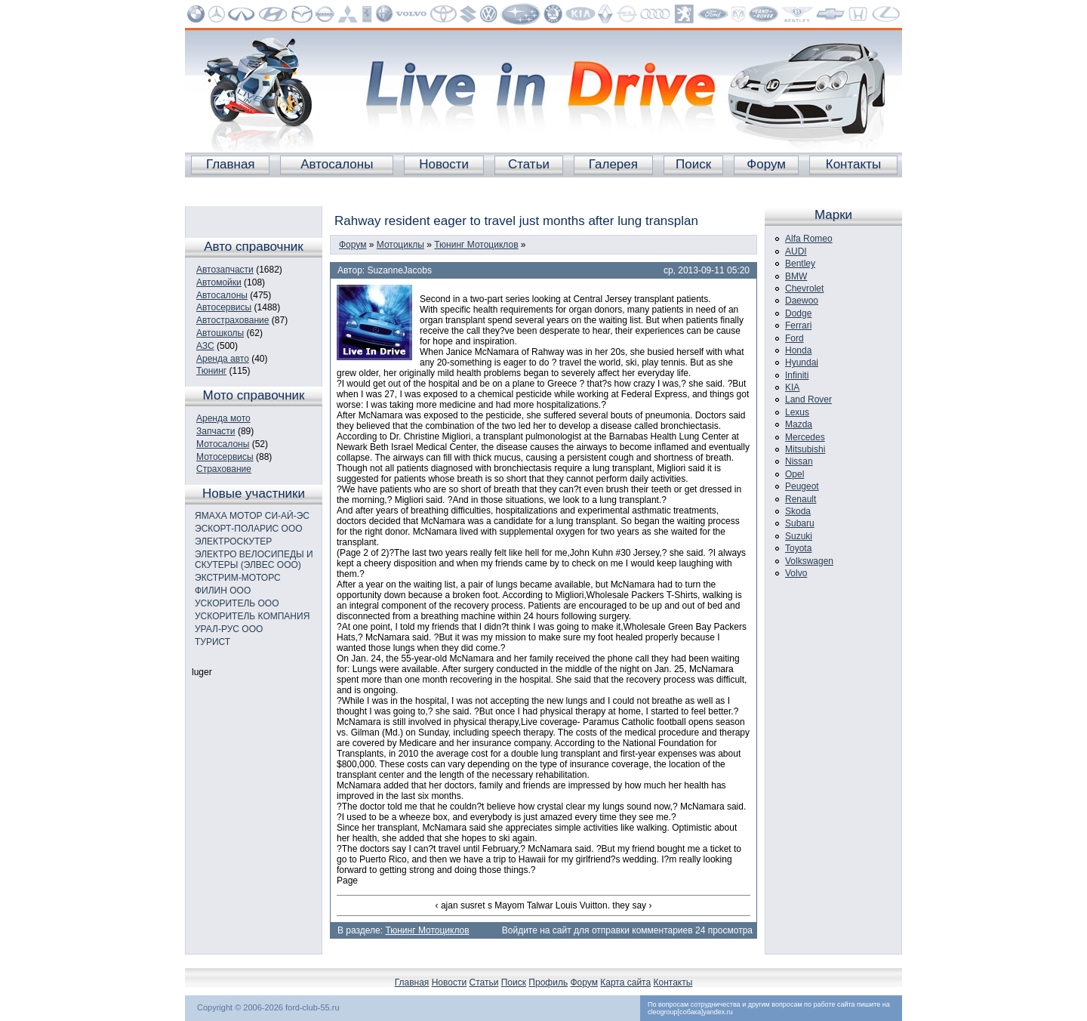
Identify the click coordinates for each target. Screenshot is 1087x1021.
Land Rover (808, 399)
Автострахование (232, 320)
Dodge (798, 313)
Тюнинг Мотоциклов (476, 244)
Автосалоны (336, 164)
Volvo (796, 573)
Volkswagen (809, 561)
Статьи (529, 164)
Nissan (799, 461)
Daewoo (801, 300)
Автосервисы (223, 307)
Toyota (798, 548)
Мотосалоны (222, 444)
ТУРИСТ (212, 642)
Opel (794, 474)
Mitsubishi (805, 449)
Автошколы (220, 333)
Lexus (797, 412)
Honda (798, 350)
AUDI (796, 251)
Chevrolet (804, 288)
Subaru (799, 523)
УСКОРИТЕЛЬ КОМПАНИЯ (252, 616)
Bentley (800, 263)
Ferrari (798, 325)
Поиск (693, 164)
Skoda (798, 511)
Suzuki (798, 536)
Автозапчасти (225, 269)
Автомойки (219, 282)
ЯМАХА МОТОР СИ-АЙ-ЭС (252, 515)
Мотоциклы (400, 244)
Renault (800, 499)
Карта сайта (625, 982)
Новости (444, 164)
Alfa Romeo (809, 238)
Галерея (613, 164)
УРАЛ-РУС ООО (229, 629)
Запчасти (216, 431)
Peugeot (802, 486)
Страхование (223, 469)
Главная (230, 164)
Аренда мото (223, 418)
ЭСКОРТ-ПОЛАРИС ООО (249, 528)
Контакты (853, 164)
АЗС (205, 346)
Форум (766, 164)
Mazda (798, 424)
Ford (794, 338)
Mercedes (805, 437)
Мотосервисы (225, 457)
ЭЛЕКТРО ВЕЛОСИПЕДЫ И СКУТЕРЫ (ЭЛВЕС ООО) (254, 559)
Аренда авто (222, 358)
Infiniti (796, 375)
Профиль (548, 982)
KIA (792, 387)
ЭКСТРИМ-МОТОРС (238, 577)
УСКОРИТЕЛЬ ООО (237, 603)
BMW (796, 276)
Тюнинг (211, 371)
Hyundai (801, 362)
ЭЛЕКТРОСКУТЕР (233, 541)
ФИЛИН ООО (223, 590)
